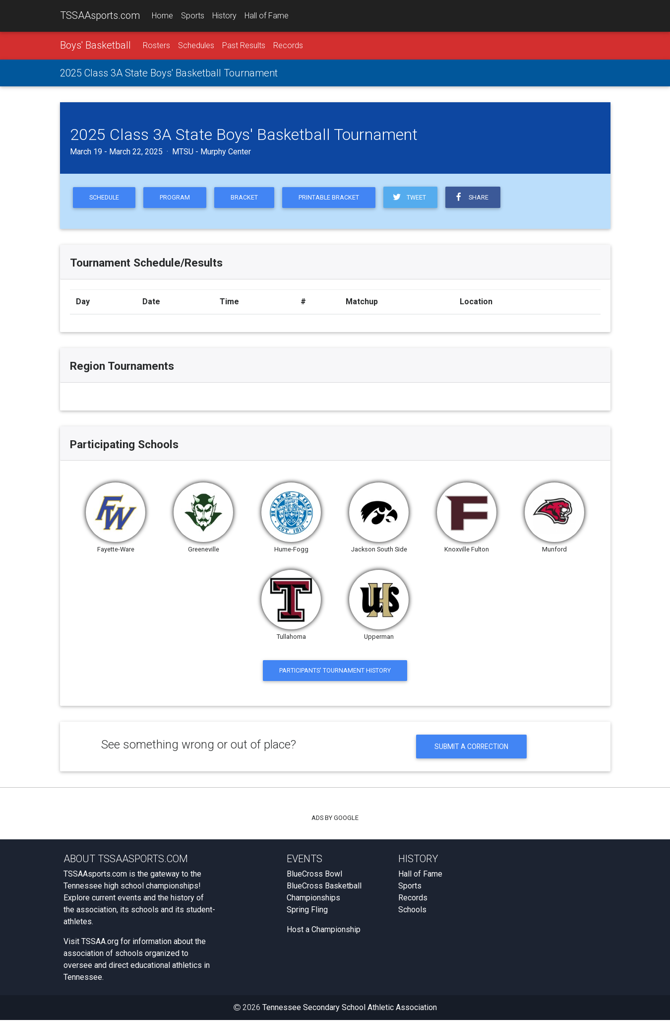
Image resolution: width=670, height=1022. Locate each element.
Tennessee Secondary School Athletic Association (349, 1009)
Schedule (105, 198)
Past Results (243, 45)
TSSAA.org (100, 943)
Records (288, 45)
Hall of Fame (266, 15)
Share (477, 197)
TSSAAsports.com (100, 15)
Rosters (156, 45)
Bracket (247, 198)
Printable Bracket (333, 198)
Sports (192, 15)
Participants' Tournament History (335, 671)
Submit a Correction (471, 748)
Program (177, 198)
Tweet (413, 197)
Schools (412, 911)
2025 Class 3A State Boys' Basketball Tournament (169, 73)
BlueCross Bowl (314, 876)
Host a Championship (324, 931)
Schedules (196, 45)
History (224, 15)
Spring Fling (307, 911)
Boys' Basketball (95, 45)
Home (162, 15)
